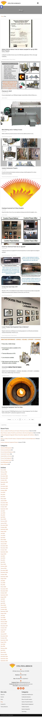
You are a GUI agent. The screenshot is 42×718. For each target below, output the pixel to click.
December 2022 (4, 525)
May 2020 (3, 584)
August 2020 (3, 578)
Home (2, 16)
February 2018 (4, 621)
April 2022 (3, 537)
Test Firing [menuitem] (24, 711)
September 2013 (4, 660)
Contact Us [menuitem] (3, 704)
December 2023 (4, 502)
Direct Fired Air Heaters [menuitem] (27, 699)
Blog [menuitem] (2, 701)
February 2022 (4, 541)
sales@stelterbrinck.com (24, 682)
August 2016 (3, 642)
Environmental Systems (6, 449)
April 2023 (3, 517)
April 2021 (3, 562)
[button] (1, 6)
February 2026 (4, 472)
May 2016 (3, 646)
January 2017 (3, 634)
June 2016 (3, 644)
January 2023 (3, 523)
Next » (33, 419)
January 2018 (3, 623)
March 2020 (3, 586)
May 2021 (3, 560)
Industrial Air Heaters (5, 59)
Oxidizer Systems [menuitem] (25, 706)
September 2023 (4, 508)
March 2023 (3, 519)
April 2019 (3, 603)
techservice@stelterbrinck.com (25, 684)
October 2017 (4, 627)
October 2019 (4, 592)
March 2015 (3, 652)
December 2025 (4, 476)
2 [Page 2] (15, 419)
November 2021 (4, 547)
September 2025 (4, 482)
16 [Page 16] (29, 419)
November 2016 (4, 636)
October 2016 (4, 638)
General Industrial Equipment (7, 136)
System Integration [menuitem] (26, 709)
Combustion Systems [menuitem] (26, 696)
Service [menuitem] (2, 696)
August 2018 (3, 613)
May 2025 (3, 484)
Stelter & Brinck (12, 59)
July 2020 (3, 580)
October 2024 (4, 490)
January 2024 (3, 500)
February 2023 (4, 521)
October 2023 (4, 506)
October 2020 (4, 574)
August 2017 (3, 629)
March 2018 (3, 619)
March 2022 (3, 539)
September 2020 (4, 576)
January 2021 (3, 568)
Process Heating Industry (6, 335)
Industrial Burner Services (6, 456)
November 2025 (4, 478)
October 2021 (4, 549)
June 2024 (3, 492)
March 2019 (3, 605)
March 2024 (3, 498)
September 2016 (4, 640)
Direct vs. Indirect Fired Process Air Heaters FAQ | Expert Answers (15, 430)
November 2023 (4, 504)
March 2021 (3, 564)
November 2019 (4, 590)
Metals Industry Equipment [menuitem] (27, 704)
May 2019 (3, 601)
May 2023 (3, 515)
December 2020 (4, 570)
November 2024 (4, 488)
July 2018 (3, 615)
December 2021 (4, 545)
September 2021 (4, 551)
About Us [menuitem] (3, 694)
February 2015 (4, 654)
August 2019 (3, 597)
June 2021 (3, 558)
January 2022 (3, 543)
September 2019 (4, 595)
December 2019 (4, 588)
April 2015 (3, 650)
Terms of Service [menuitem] (4, 706)
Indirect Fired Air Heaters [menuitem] (27, 701)
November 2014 (4, 656)
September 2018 (4, 611)
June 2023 (3, 513)
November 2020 (4, 572)
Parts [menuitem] (2, 699)
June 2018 (3, 617)
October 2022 (4, 527)
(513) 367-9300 (23, 674)
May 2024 (3, 494)
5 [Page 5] (22, 419)
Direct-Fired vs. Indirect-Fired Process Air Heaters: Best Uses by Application (17, 432)
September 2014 (4, 658)
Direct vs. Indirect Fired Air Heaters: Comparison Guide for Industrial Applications (18, 438)
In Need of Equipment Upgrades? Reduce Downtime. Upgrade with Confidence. (18, 434)
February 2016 (4, 648)
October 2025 (4, 480)
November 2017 (4, 625)
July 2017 (3, 631)
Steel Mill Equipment (5, 462)
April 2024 (3, 496)
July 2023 (3, 510)
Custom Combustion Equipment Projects (9, 442)
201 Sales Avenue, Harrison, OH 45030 (21, 671)
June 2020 (3, 582)
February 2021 (4, 566)
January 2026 (3, 474)
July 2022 (3, 533)
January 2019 (3, 607)
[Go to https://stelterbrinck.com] (11, 3)
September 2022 (4, 529)
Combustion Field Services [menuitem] (27, 694)
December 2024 (4, 486)
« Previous (9, 419)
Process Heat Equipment (6, 255)
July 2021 (3, 556)
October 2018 (4, 609)
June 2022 (3, 535)
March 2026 (3, 469)
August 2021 (3, 554)
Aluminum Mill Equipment (6, 447)
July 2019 (3, 599)
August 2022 (3, 531)
